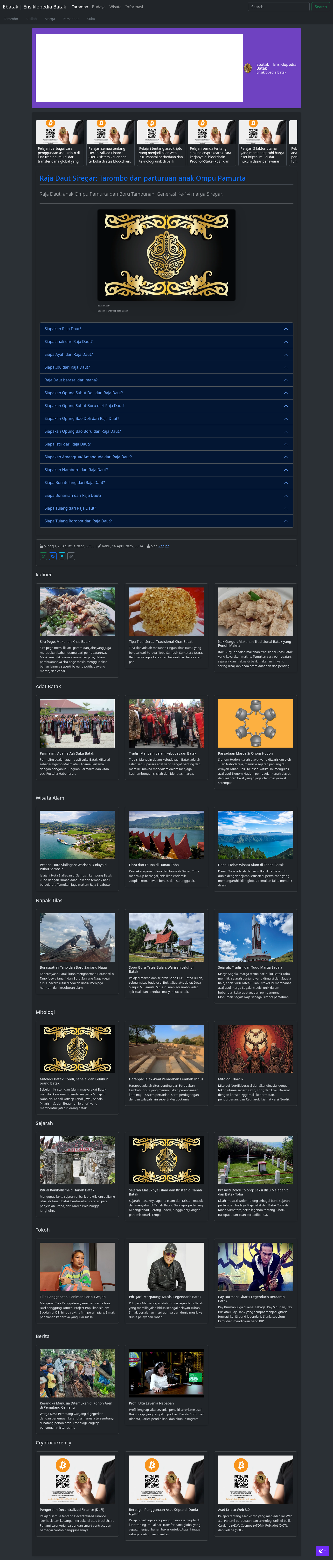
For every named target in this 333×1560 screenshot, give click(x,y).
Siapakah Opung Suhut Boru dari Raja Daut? (85, 405)
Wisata (115, 6)
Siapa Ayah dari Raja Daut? (69, 354)
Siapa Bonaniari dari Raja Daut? (73, 495)
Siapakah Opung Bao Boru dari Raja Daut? (83, 431)
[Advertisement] (139, 68)
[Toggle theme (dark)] (322, 1551)
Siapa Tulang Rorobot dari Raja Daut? (78, 521)
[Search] (279, 6)
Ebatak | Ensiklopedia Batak (34, 6)
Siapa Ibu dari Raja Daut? (67, 367)
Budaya (98, 6)
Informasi (134, 6)
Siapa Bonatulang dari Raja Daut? (75, 482)
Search (321, 6)
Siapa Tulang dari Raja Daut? (70, 508)
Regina (164, 546)
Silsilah (31, 18)
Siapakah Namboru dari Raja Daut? (76, 469)
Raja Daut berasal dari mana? (71, 380)
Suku (91, 18)
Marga (50, 18)
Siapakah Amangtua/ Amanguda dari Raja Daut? (88, 457)
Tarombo (80, 6)
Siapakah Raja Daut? (63, 328)
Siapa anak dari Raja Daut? (69, 341)
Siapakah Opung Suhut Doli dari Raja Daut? (84, 392)
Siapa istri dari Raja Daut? (68, 444)
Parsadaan (71, 18)
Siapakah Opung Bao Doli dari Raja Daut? (82, 418)
